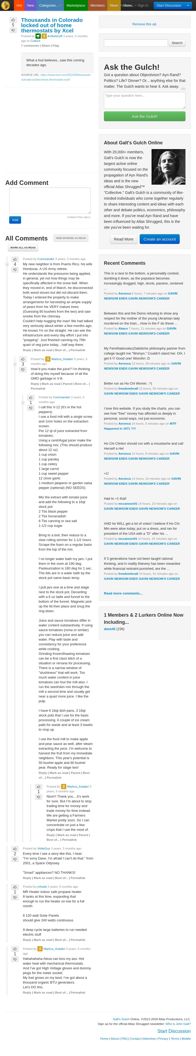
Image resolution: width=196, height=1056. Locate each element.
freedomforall (128, 388)
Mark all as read (23, 247)
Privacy (163, 1038)
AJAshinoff (55, 36)
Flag (56, 45)
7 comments (30, 45)
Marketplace (76, 5)
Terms (175, 1038)
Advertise (149, 1038)
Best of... (61, 350)
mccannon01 (127, 503)
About (115, 1038)
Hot (19, 5)
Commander (45, 259)
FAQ (124, 1038)
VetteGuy (43, 848)
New (30, 5)
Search (177, 43)
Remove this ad (144, 24)
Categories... (50, 5)
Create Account (121, 5)
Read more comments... (123, 593)
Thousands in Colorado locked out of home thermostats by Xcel (52, 25)
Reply (27, 350)
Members (98, 5)
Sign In (143, 5)
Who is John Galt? (178, 1023)
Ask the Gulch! (145, 116)
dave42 (109, 629)
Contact (135, 1038)
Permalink (78, 350)
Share (46, 45)
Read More (123, 239)
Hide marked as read (71, 238)
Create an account (160, 239)
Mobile (186, 1038)
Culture (36, 40)
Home (104, 1038)
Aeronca (124, 293)
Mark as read (43, 350)
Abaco (123, 328)
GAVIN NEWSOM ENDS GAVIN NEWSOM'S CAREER (142, 393)
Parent (67, 383)
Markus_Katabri (62, 359)
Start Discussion (169, 5)
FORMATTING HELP (78, 217)
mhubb (42, 886)
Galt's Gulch (121, 1019)
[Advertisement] (49, 125)
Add (15, 220)
